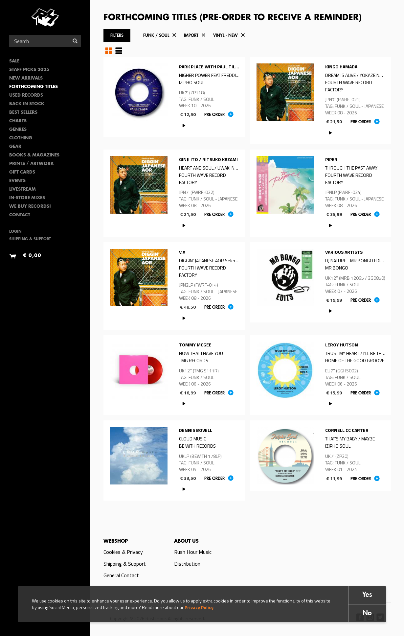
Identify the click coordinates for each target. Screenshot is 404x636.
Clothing (20, 138)
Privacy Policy (199, 607)
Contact (19, 215)
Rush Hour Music (193, 552)
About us (186, 541)
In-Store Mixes (27, 198)
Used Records (26, 95)
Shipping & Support (30, 239)
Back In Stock (26, 104)
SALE (14, 61)
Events (17, 181)
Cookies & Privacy (123, 552)
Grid (108, 50)
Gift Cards (22, 172)
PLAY (184, 125)
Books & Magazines (34, 155)
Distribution (187, 564)
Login (15, 232)
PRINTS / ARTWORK (31, 164)
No (367, 613)
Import (191, 36)
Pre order (214, 115)
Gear (15, 147)
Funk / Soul (156, 36)
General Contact (121, 575)
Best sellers (23, 112)
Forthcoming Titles (33, 87)
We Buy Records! (30, 206)
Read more (174, 97)
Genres (18, 130)
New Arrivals (26, 78)
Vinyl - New (225, 36)
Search (75, 40)
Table (119, 50)
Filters (116, 36)
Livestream (22, 189)
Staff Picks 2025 (29, 70)
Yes (367, 595)
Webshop (115, 541)
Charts (18, 121)
